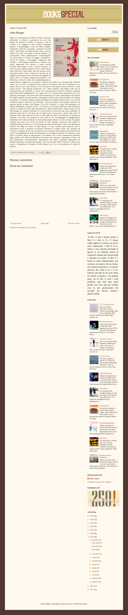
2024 (92, 519)
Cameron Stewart (106, 114)
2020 (92, 533)
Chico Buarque (97, 546)
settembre (95, 561)
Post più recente (15, 223)
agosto (94, 564)
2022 (92, 526)
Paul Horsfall (104, 80)
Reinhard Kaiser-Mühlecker (106, 182)
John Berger (96, 549)
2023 (92, 523)
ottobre (94, 557)
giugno (94, 568)
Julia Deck (103, 146)
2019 (92, 537)
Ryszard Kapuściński (107, 423)
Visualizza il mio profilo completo (99, 482)
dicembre (95, 540)
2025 (92, 516)
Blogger (84, 604)
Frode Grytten (104, 97)
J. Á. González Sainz (107, 304)
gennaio (95, 582)
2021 (92, 530)
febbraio (95, 578)
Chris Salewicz (97, 543)
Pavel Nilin (103, 198)
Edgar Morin (104, 131)
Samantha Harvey (106, 373)
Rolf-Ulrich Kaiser (106, 164)
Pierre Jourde (104, 62)
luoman (69, 604)
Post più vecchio (73, 223)
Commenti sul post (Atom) (26, 227)
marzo (94, 575)
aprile (94, 571)
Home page (45, 223)
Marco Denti (94, 479)
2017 (92, 590)
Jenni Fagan (104, 215)
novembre (95, 554)
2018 (92, 586)
